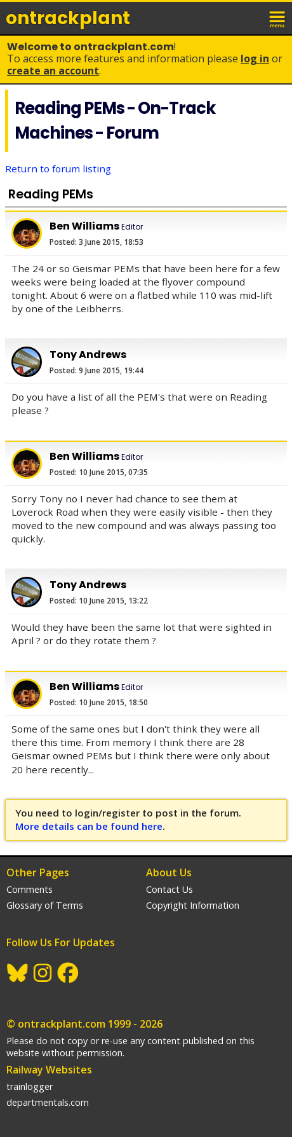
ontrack (68, 18)
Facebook (68, 972)
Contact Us (169, 889)
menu (278, 18)
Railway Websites (49, 1070)
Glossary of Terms (44, 905)
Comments (29, 889)
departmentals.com (47, 1102)
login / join (250, 18)
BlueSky (17, 972)
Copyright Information (192, 905)
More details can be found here (89, 826)
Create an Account (53, 71)
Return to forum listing (58, 168)
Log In (255, 58)
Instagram (43, 972)
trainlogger (29, 1086)
